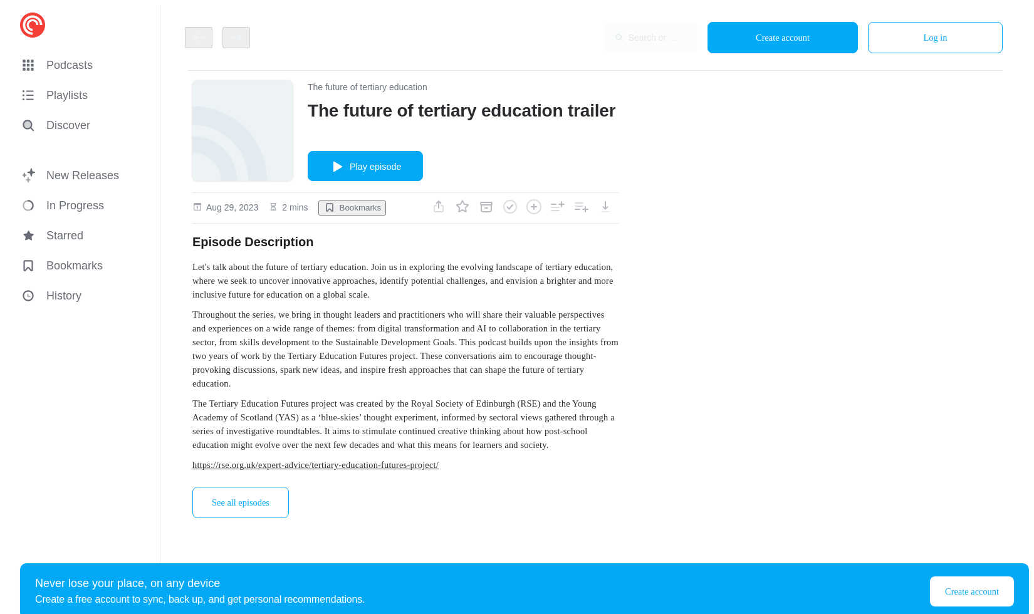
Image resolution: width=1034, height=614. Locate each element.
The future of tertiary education (367, 87)
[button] (82, 65)
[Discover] (80, 125)
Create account (783, 38)
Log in (936, 38)
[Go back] (198, 37)
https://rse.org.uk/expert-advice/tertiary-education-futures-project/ (315, 465)
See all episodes (240, 502)
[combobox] (616, 38)
